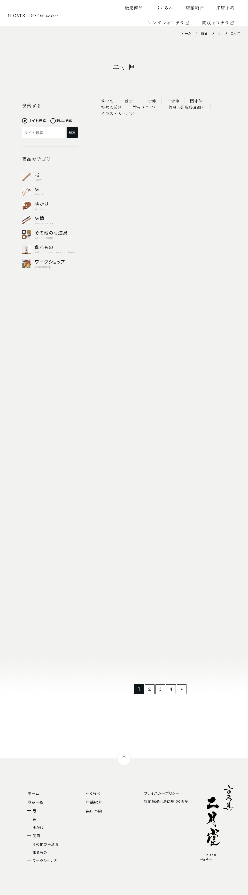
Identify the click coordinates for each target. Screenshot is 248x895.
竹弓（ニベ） (146, 107)
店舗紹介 (195, 7)
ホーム (186, 33)
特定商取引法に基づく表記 (166, 801)
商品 (204, 33)
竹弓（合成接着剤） (189, 107)
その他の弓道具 (45, 844)
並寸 (130, 101)
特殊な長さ (112, 107)
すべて (108, 101)
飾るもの (39, 852)
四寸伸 (201, 101)
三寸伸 (176, 101)
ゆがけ (38, 827)
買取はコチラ (218, 22)
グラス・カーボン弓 (120, 113)
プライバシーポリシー (161, 793)
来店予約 (225, 7)
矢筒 (36, 835)
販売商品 (134, 7)
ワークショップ (44, 860)
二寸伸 (152, 101)
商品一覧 (36, 802)
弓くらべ (164, 7)
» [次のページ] (181, 689)
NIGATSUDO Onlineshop (33, 15)
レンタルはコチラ (169, 22)
